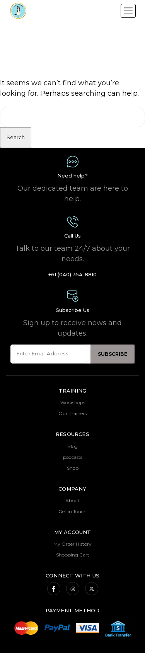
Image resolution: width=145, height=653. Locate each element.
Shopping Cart (72, 555)
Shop (72, 468)
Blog (72, 446)
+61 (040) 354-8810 (72, 274)
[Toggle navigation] (128, 11)
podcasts (72, 457)
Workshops (72, 402)
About (72, 500)
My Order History (72, 544)
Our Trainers (72, 413)
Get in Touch (72, 511)
